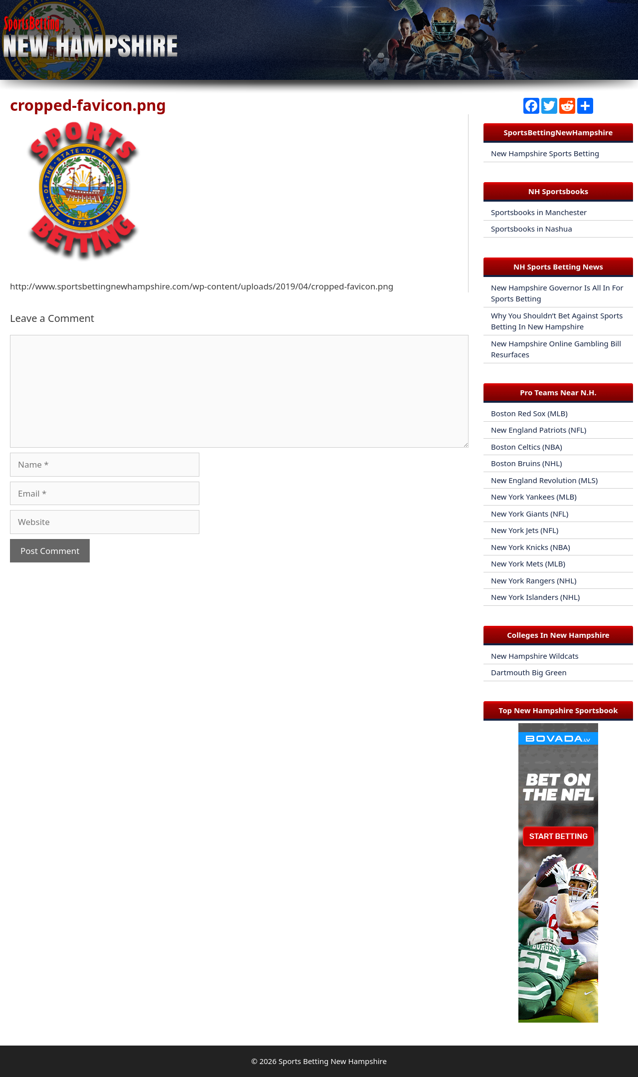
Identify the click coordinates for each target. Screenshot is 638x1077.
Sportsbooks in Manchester (539, 212)
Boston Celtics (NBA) (526, 447)
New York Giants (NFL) (529, 514)
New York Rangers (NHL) (534, 580)
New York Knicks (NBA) (530, 547)
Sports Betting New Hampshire (333, 1061)
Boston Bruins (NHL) (526, 463)
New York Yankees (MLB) (534, 497)
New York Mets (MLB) (528, 563)
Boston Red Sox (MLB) (529, 413)
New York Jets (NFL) (524, 530)
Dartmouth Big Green (529, 672)
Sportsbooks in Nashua (531, 229)
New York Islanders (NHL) (535, 597)
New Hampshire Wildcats (535, 656)
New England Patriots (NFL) (538, 430)
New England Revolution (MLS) (544, 480)
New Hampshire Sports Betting (545, 153)
